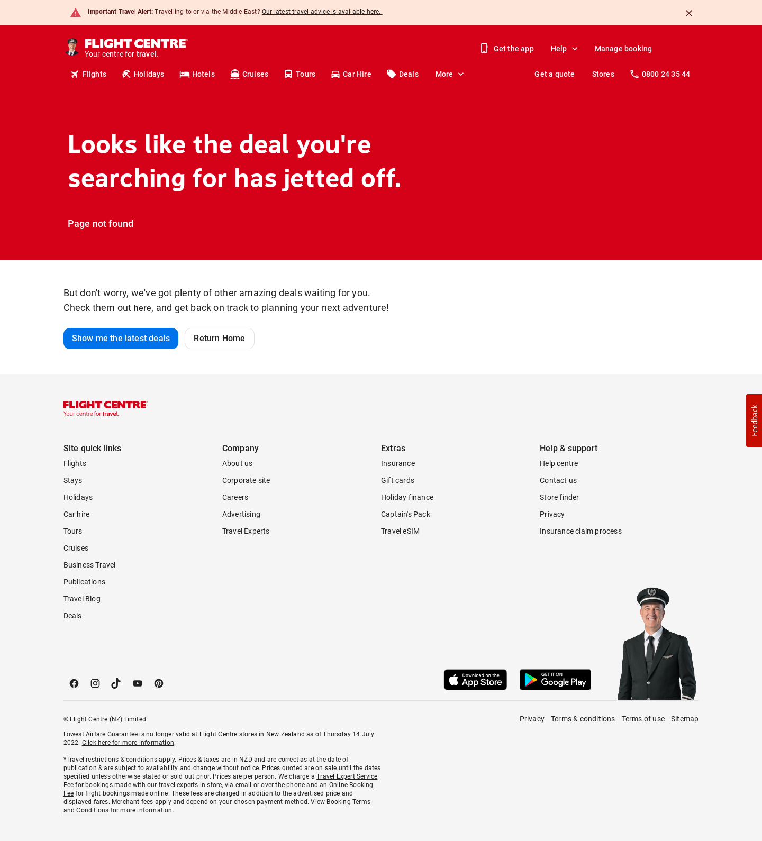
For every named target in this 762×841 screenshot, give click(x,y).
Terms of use (643, 719)
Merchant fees (132, 802)
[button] (754, 420)
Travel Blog (82, 599)
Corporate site (246, 480)
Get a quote (554, 74)
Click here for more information (128, 742)
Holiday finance (407, 497)
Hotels (197, 74)
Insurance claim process (581, 531)
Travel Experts (246, 531)
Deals (402, 74)
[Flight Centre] (136, 48)
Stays (73, 480)
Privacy (552, 514)
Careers (235, 497)
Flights (88, 74)
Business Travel (90, 565)
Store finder (559, 497)
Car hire (77, 514)
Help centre (559, 463)
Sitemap (684, 719)
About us (237, 463)
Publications (84, 582)
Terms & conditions (583, 719)
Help (565, 48)
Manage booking (623, 48)
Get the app (507, 48)
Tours (299, 74)
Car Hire (350, 74)
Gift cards (397, 480)
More (451, 74)
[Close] (689, 13)
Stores (603, 74)
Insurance (398, 463)
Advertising (241, 514)
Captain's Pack (405, 514)
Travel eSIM (400, 531)
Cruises (249, 74)
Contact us (558, 480)
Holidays (143, 74)
